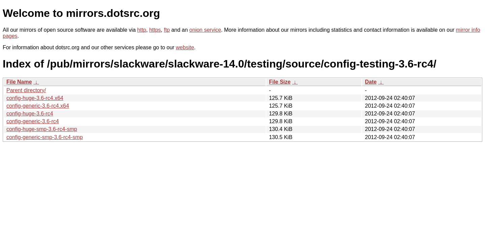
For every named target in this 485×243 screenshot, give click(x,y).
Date (371, 82)
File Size (280, 82)
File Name (19, 82)
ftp (167, 30)
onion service (205, 30)
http (141, 30)
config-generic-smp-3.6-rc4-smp (44, 137)
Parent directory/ (26, 90)
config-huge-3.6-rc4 (29, 113)
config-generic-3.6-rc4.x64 (37, 106)
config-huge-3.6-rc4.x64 (34, 98)
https (155, 30)
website (185, 47)
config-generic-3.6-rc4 (32, 121)
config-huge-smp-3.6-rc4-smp (41, 129)
